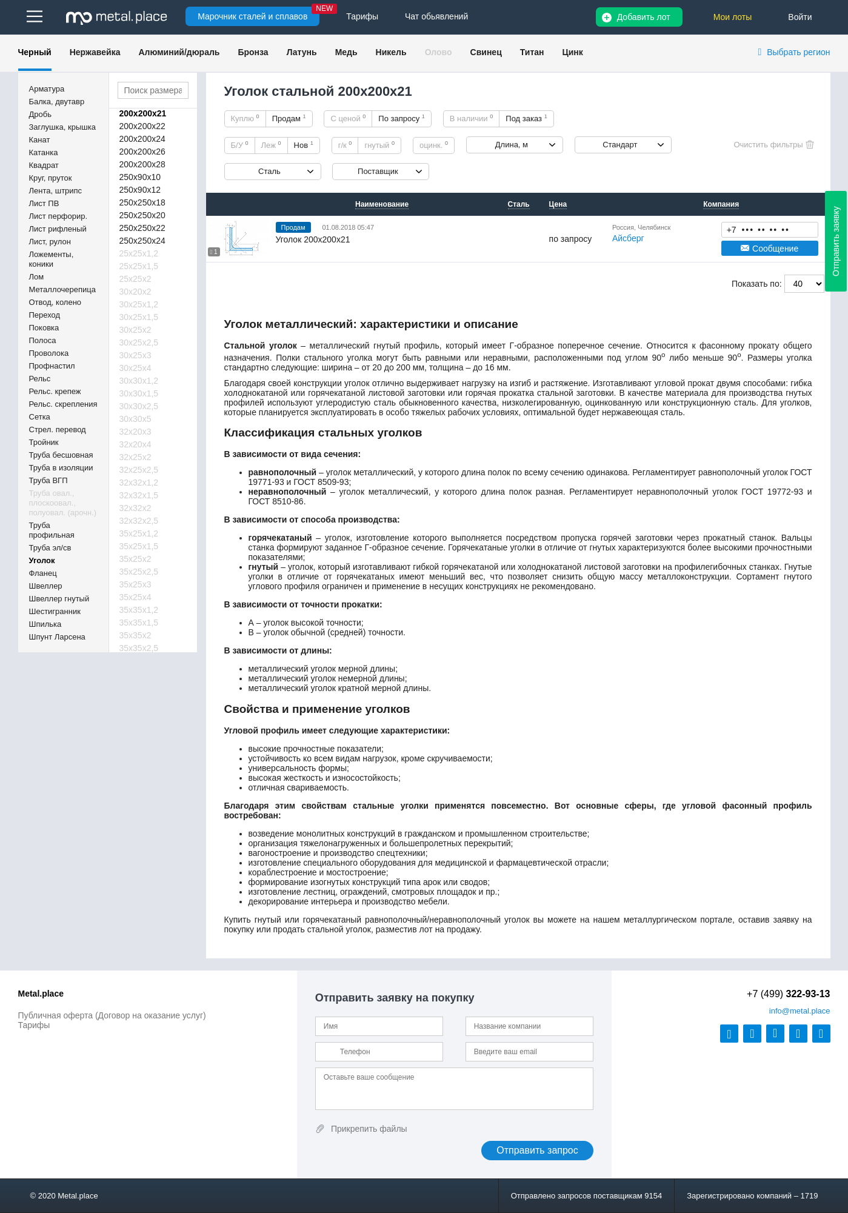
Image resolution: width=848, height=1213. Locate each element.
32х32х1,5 (139, 495)
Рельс (40, 378)
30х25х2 (135, 330)
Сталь (269, 171)
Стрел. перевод (57, 429)
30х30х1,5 (139, 393)
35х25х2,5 (139, 571)
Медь (346, 52)
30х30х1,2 (139, 381)
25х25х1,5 (139, 266)
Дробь (40, 114)
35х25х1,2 (139, 533)
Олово (438, 52)
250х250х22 (142, 228)
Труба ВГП (48, 480)
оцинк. (433, 145)
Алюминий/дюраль (178, 52)
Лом (36, 276)
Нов (303, 145)
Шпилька (45, 624)
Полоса (42, 340)
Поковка (44, 327)
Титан (532, 52)
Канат (39, 139)
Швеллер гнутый (59, 598)
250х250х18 (142, 202)
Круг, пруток (50, 177)
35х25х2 (135, 559)
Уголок (42, 560)
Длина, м (511, 144)
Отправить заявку (836, 241)
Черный (35, 52)
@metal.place (799, 1010)
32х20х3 (135, 431)
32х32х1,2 (139, 482)
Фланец (43, 573)
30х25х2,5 (139, 342)
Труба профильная (52, 530)
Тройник (44, 442)
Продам (289, 118)
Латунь (302, 52)
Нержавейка (95, 52)
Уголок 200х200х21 (313, 239)
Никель (391, 52)
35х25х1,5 (139, 546)
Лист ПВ (44, 203)
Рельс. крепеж (55, 391)
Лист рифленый (58, 228)
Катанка (43, 152)
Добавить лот (643, 17)
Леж (271, 145)
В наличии (471, 118)
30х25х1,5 (139, 317)
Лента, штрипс (55, 190)
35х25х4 (135, 597)
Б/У (240, 145)
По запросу (401, 118)
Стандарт (620, 144)
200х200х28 (142, 164)
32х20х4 (135, 444)
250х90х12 (140, 190)
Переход (45, 314)
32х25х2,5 (139, 470)
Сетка (39, 416)
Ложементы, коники (51, 259)
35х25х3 (135, 584)
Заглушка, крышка (62, 127)
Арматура (47, 88)
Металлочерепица (62, 289)
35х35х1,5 (139, 622)
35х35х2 (135, 635)
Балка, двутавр (57, 101)
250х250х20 (142, 215)
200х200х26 (142, 151)
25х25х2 (135, 279)
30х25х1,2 (139, 304)
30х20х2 (135, 291)
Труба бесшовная (61, 454)
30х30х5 (135, 419)
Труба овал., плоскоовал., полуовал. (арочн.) (63, 503)
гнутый (379, 145)
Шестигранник (55, 611)
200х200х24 (142, 139)
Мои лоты (732, 17)
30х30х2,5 (139, 406)
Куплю (245, 118)
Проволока (49, 353)
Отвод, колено (55, 302)
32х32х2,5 (139, 521)
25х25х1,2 (139, 253)
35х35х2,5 (139, 648)
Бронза (253, 52)
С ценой (348, 118)
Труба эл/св (50, 547)
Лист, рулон (50, 241)
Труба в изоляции (61, 467)
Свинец (486, 52)
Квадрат (44, 165)
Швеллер (45, 585)
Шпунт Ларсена (57, 636)
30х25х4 (135, 368)
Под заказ (526, 118)
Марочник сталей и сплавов (252, 16)
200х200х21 (143, 113)
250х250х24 (142, 241)
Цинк (572, 52)
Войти (800, 17)
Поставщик (378, 171)
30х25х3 (135, 355)
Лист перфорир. (58, 216)
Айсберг (628, 238)
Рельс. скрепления (63, 404)
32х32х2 (135, 508)
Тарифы (34, 1025)
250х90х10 (140, 177)
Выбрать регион (798, 52)
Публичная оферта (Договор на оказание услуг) (112, 1015)
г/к (345, 145)
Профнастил (52, 365)
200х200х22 (142, 126)
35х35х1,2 (139, 610)
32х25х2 (135, 457)
